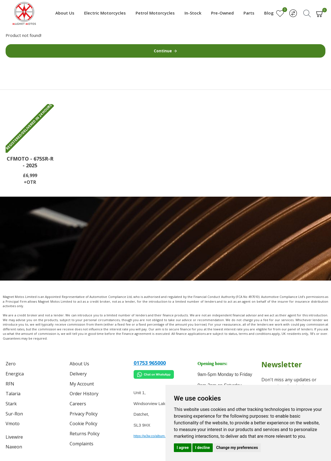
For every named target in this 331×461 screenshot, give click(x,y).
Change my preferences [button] (237, 447)
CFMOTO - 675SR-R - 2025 (30, 162)
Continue (163, 50)
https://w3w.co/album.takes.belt (157, 436)
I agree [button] (183, 447)
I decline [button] (202, 447)
